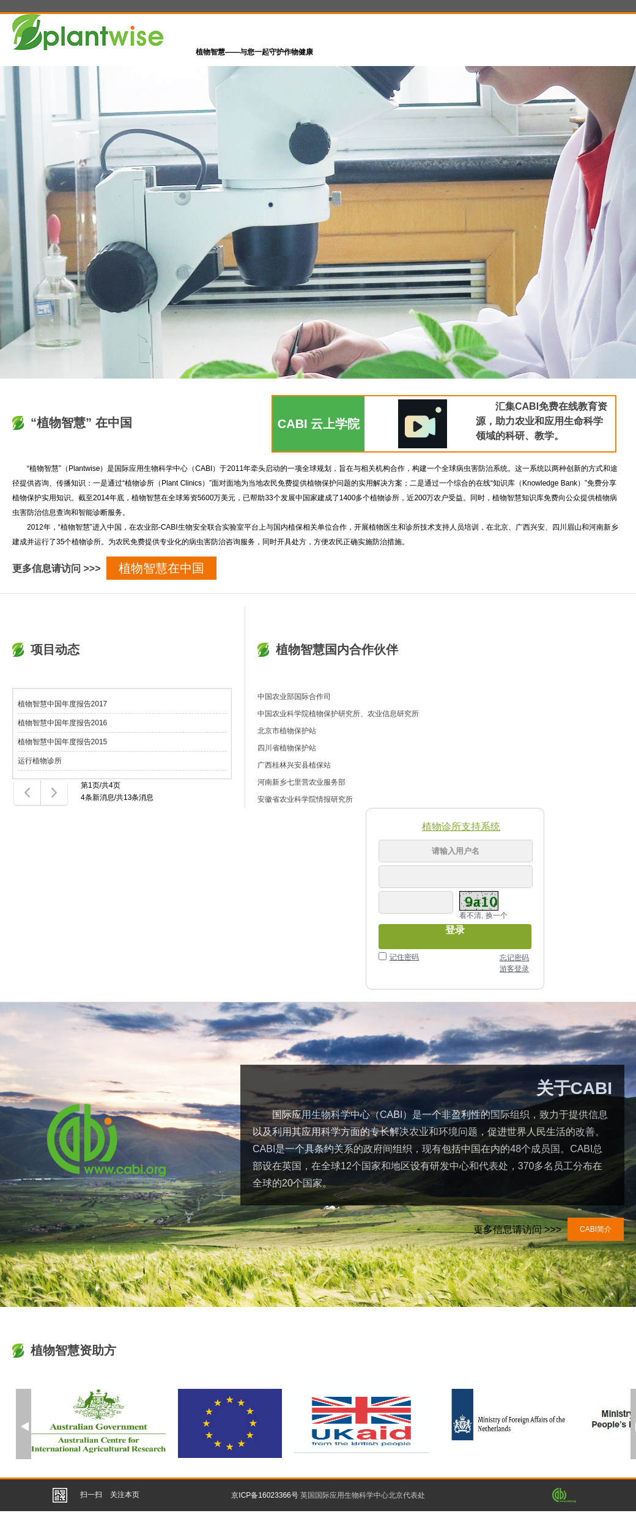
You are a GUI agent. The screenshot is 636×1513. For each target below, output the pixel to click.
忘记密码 (514, 957)
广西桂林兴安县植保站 (294, 765)
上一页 (26, 793)
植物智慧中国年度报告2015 (63, 742)
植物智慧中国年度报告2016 (63, 723)
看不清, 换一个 (483, 915)
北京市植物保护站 (286, 731)
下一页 (53, 793)
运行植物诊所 (40, 760)
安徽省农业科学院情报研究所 (305, 799)
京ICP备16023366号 (264, 1495)
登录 (455, 930)
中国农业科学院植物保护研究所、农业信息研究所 (338, 713)
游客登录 (514, 968)
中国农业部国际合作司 (294, 696)
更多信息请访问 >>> (56, 568)
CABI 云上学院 (319, 424)
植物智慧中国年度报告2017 (63, 704)
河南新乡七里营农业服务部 (301, 782)
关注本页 (124, 1494)
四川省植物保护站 (286, 748)
